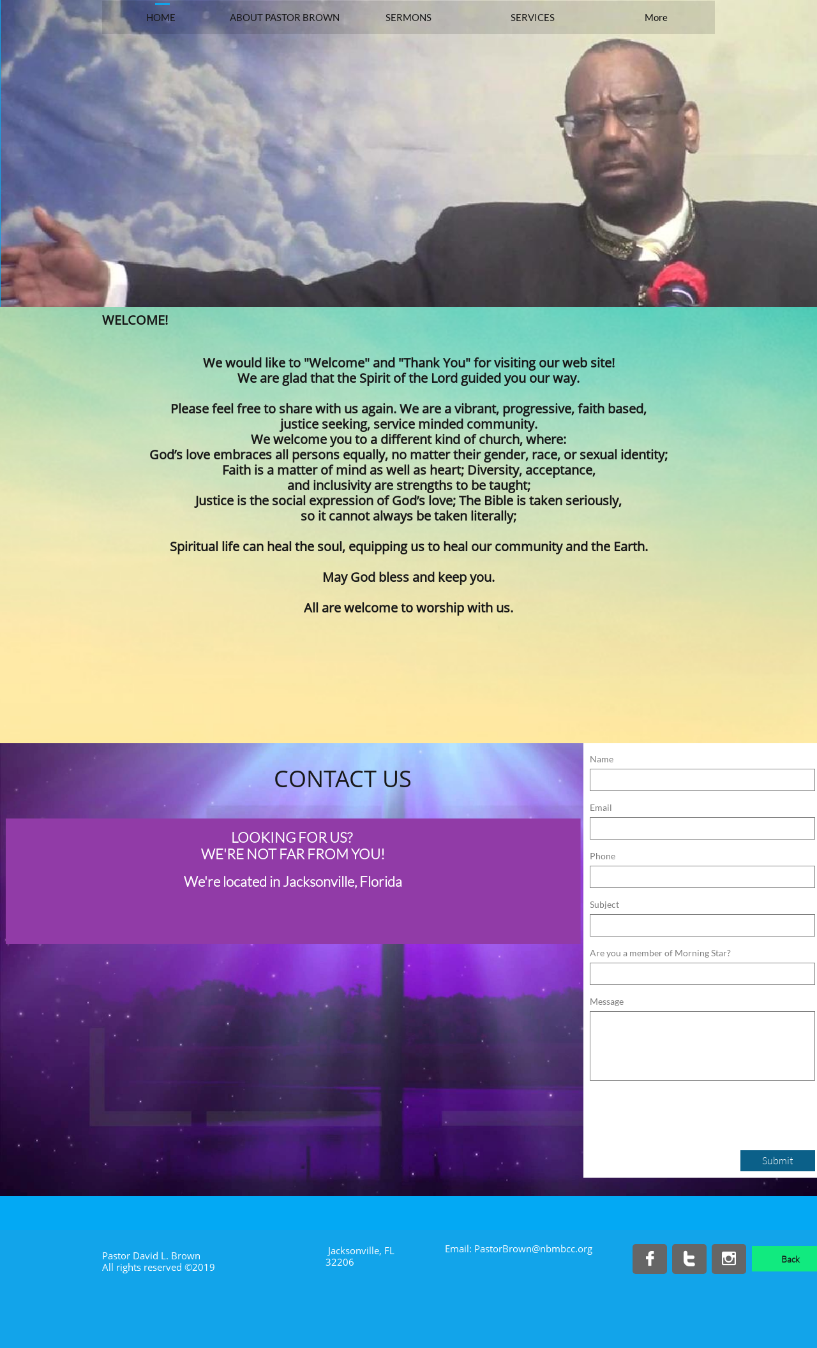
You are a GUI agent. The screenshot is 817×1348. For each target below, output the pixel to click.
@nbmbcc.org (562, 1248)
